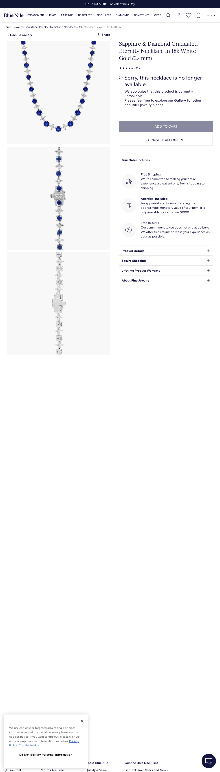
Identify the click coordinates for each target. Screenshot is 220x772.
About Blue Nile (97, 763)
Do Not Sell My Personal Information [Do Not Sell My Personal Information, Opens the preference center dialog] (45, 754)
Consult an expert (166, 140)
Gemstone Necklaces (63, 27)
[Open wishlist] (188, 15)
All (80, 27)
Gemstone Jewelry (36, 27)
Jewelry (18, 27)
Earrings (67, 15)
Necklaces (104, 15)
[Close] (82, 721)
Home (7, 27)
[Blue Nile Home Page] (14, 15)
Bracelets (85, 15)
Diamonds (123, 15)
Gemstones (142, 15)
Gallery (180, 100)
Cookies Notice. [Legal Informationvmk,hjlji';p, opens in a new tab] (29, 745)
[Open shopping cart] (198, 15)
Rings (53, 15)
